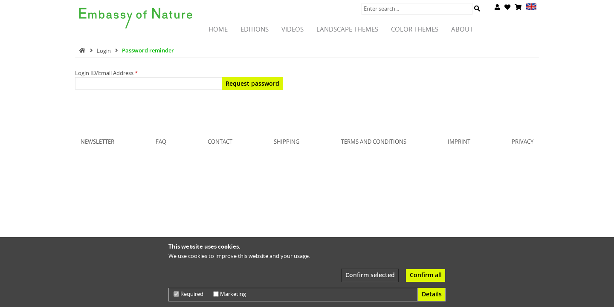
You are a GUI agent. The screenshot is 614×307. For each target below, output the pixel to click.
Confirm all (426, 275)
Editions (254, 29)
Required (188, 294)
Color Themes (414, 29)
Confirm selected (370, 275)
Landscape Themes (347, 29)
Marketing (229, 294)
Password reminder (148, 50)
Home (218, 29)
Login (104, 50)
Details (432, 294)
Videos (292, 29)
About (462, 29)
